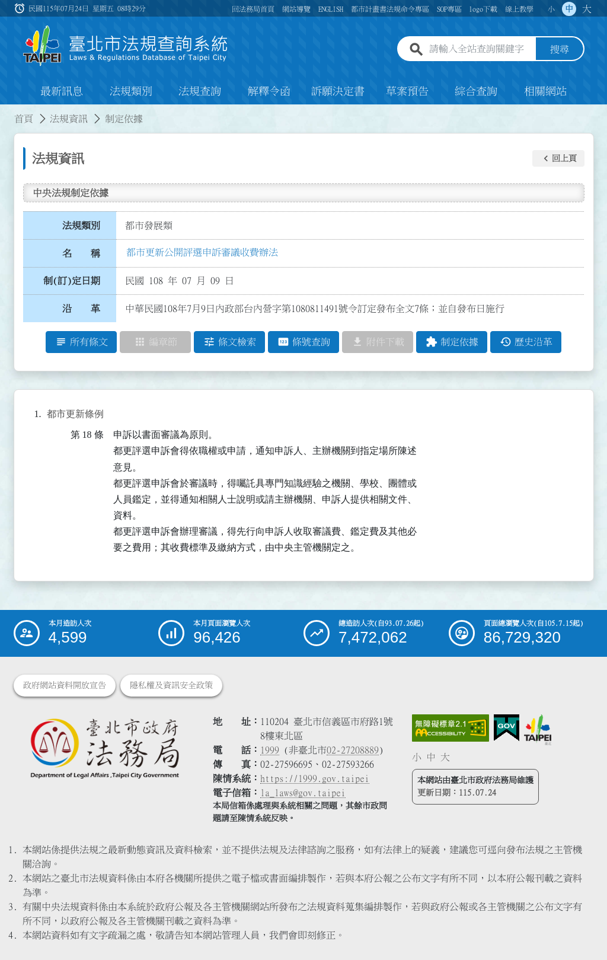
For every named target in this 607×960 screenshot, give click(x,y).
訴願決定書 (338, 91)
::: (7, 111)
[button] (558, 158)
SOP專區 (449, 8)
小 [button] (551, 8)
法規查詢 (199, 91)
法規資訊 (69, 118)
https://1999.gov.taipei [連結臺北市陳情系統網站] (314, 778)
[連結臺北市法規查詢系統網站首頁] (125, 46)
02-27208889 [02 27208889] (353, 750)
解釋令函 (269, 91)
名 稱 (81, 253)
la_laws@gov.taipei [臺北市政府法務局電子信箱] (303, 792)
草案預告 (407, 91)
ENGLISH (330, 8)
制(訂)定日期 (71, 280)
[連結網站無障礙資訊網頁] (450, 728)
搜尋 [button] (559, 49)
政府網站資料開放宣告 (64, 685)
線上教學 (519, 8)
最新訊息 (61, 91)
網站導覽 (296, 8)
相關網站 (545, 91)
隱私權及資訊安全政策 (171, 685)
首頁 (23, 118)
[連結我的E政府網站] (506, 728)
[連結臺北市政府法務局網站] (104, 747)
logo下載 (483, 8)
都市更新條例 (75, 414)
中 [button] (569, 9)
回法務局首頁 (253, 8)
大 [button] (587, 9)
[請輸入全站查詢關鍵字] (480, 49)
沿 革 (81, 308)
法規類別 (131, 91)
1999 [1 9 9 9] (269, 750)
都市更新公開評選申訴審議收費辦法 (202, 252)
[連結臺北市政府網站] (537, 729)
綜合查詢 (476, 91)
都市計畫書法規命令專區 (390, 8)
